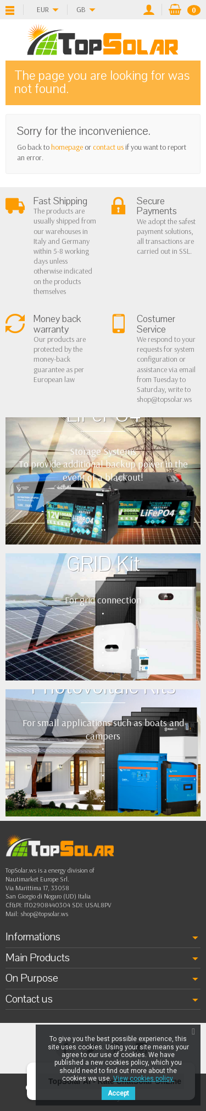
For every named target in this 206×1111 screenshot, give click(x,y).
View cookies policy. (143, 1078)
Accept (118, 1093)
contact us (108, 147)
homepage (67, 147)
